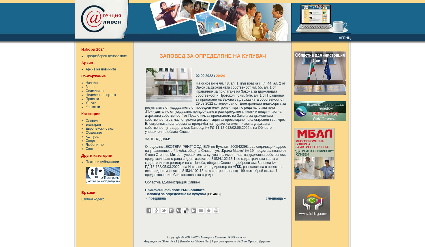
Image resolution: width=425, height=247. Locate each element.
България (93, 124)
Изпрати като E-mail (201, 210)
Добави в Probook (171, 210)
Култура (92, 137)
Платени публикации (102, 162)
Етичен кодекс (92, 199)
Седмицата (95, 91)
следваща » (276, 198)
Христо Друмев (259, 241)
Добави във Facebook (149, 210)
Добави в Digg (179, 210)
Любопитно (95, 145)
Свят (89, 149)
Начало (92, 83)
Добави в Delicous (186, 210)
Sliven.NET (170, 241)
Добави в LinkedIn (194, 210)
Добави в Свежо (156, 210)
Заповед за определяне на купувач (176, 194)
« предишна (156, 198)
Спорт (90, 141)
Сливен (92, 120)
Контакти (93, 107)
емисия (237, 237)
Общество (94, 133)
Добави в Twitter (164, 210)
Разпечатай (216, 210)
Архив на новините (101, 69)
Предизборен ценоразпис (106, 56)
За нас (91, 87)
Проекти (92, 99)
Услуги (91, 103)
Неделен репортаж (101, 95)
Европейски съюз (100, 129)
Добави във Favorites (209, 210)
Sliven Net (202, 241)
